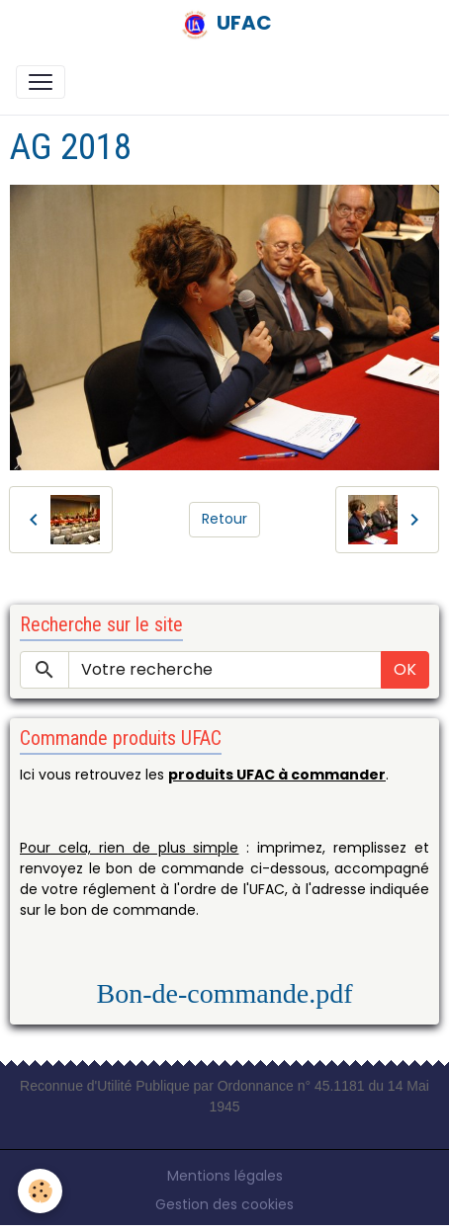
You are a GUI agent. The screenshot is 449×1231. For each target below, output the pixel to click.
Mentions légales (225, 1176)
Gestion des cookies (224, 1204)
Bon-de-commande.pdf (225, 993)
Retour (224, 519)
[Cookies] (40, 1191)
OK (405, 669)
